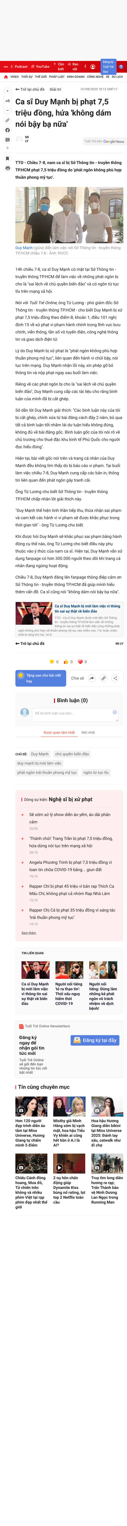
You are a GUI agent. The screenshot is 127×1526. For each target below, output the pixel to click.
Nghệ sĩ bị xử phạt (70, 800)
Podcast (19, 66)
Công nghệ (95, 76)
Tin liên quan (32, 953)
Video (15, 76)
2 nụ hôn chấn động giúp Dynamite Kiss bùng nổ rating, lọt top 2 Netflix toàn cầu (69, 1190)
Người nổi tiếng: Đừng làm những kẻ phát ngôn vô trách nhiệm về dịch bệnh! (103, 996)
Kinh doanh (76, 76)
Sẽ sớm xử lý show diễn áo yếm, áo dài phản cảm (69, 818)
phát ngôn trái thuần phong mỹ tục (47, 772)
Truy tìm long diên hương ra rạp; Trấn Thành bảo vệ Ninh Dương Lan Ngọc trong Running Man (107, 1190)
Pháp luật (57, 76)
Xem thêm (28, 933)
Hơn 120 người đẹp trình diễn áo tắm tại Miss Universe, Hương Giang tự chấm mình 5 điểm (30, 1132)
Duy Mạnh (24, 247)
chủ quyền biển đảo (72, 754)
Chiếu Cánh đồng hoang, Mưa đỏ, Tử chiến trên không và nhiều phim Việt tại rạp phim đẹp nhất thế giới (31, 1192)
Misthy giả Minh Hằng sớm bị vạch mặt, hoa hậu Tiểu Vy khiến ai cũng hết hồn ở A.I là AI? (69, 1132)
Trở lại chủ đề (29, 89)
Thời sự (26, 76)
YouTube (40, 66)
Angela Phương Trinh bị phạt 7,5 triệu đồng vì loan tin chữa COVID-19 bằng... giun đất (70, 866)
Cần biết (58, 67)
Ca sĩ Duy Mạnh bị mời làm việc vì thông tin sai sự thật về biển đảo (87, 609)
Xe (107, 76)
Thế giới (41, 76)
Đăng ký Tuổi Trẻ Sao (108, 66)
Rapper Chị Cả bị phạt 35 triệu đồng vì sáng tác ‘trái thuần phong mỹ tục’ (72, 914)
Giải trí (55, 89)
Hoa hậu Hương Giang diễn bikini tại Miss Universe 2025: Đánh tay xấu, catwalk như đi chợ (106, 1132)
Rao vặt (72, 67)
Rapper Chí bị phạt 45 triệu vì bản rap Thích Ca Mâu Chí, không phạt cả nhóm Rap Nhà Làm (71, 890)
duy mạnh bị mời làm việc (39, 763)
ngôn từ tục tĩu (96, 772)
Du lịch (117, 76)
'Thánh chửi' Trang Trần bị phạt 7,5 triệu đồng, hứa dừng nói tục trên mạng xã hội (71, 842)
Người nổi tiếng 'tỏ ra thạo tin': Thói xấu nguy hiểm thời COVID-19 (68, 994)
